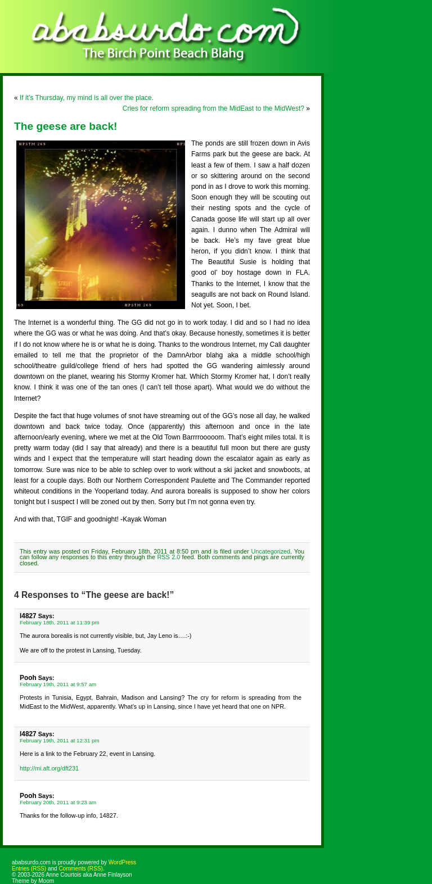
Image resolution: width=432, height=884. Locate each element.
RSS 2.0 (169, 557)
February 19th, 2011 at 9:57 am (58, 684)
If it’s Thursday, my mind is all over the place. (87, 98)
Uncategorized (270, 551)
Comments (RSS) (80, 868)
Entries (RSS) (29, 868)
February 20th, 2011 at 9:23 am (58, 802)
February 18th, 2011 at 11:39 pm (60, 622)
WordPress (122, 862)
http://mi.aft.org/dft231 (49, 768)
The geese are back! (65, 126)
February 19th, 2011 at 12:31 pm (60, 740)
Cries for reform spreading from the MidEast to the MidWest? (213, 108)
